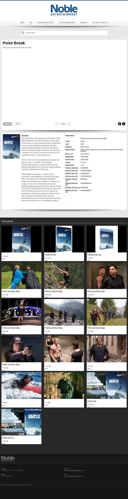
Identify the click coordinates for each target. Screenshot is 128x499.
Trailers (7, 124)
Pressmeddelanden (67, 22)
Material (83, 22)
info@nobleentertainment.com (73, 470)
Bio (31, 22)
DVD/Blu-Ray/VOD (45, 22)
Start (22, 22)
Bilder (18, 124)
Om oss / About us (100, 22)
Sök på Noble (30, 33)
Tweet (119, 124)
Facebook (123, 124)
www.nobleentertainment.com (73, 476)
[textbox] (66, 32)
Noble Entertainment (64, 10)
